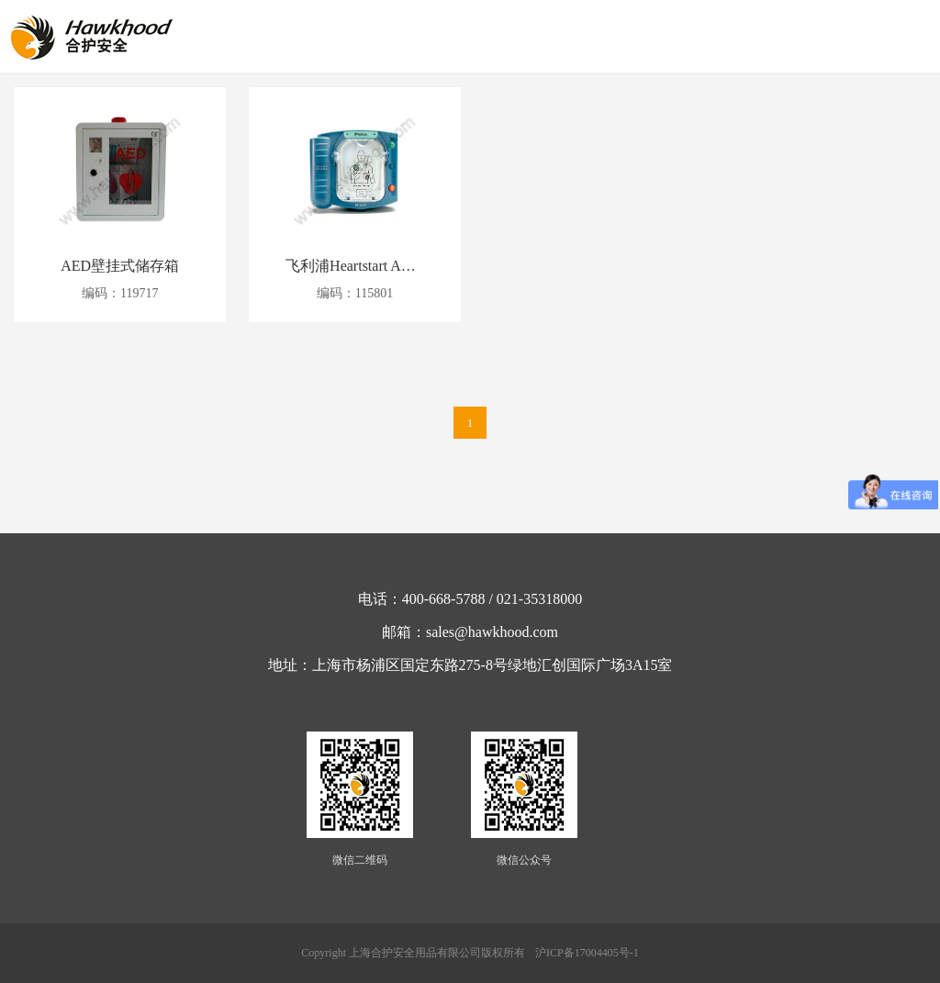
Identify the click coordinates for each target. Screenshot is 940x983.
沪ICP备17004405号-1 (587, 952)
